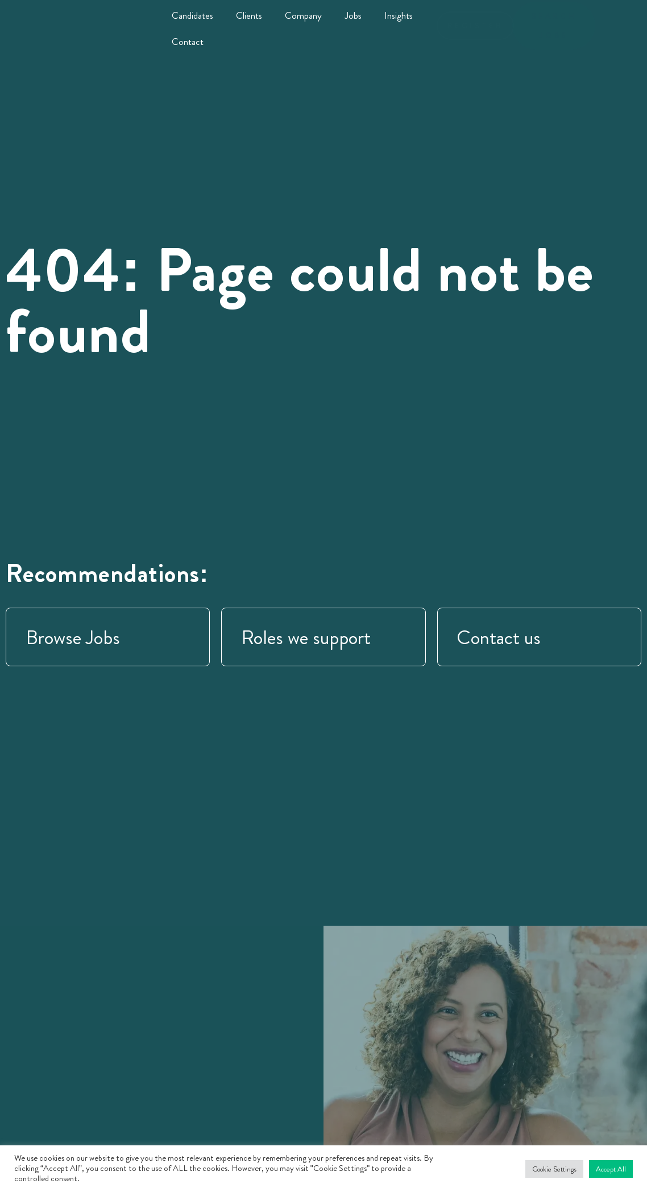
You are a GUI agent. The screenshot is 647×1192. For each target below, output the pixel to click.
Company (303, 15)
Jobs (353, 15)
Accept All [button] (611, 1169)
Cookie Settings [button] (554, 1169)
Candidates (192, 15)
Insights (398, 15)
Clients (249, 15)
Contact (188, 41)
